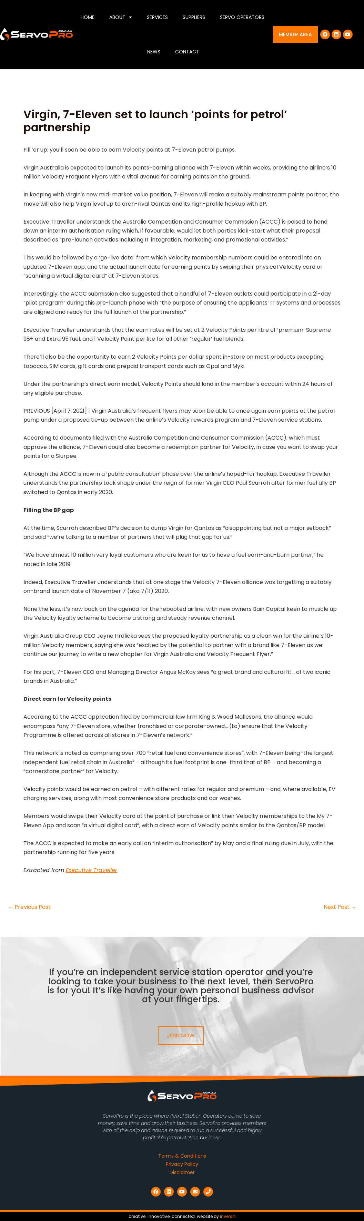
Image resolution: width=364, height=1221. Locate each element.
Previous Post (29, 907)
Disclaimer (182, 1172)
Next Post (340, 907)
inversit (227, 1216)
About (120, 17)
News (153, 51)
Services (157, 17)
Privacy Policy (182, 1164)
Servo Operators (242, 17)
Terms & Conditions (182, 1155)
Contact (187, 51)
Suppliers (194, 17)
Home (87, 17)
